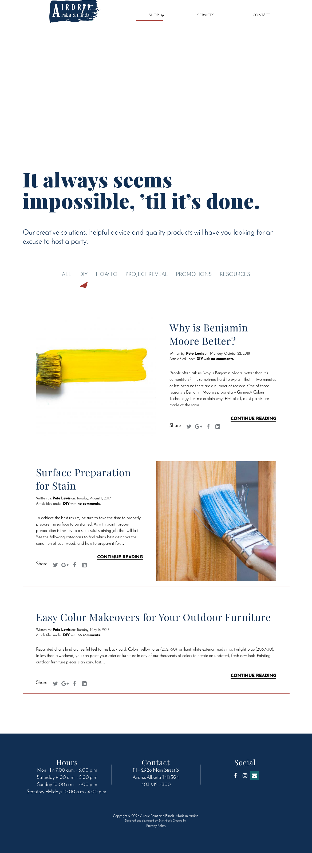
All (66, 274)
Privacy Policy (156, 826)
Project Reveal (146, 274)
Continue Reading (253, 419)
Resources (235, 274)
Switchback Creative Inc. (173, 821)
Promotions (194, 274)
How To (106, 274)
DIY (83, 274)
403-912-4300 (156, 785)
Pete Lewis (195, 353)
